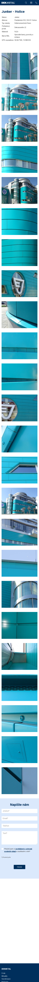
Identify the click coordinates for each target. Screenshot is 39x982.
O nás (3, 973)
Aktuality (4, 976)
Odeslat (19, 867)
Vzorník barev (6, 979)
